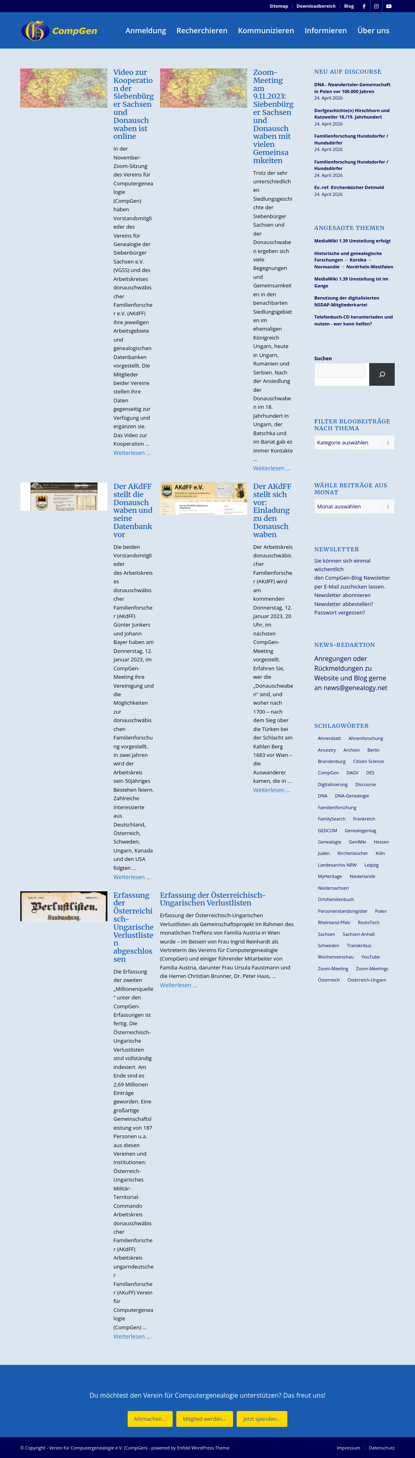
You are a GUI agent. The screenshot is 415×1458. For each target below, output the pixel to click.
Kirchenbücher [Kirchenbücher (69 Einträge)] (353, 853)
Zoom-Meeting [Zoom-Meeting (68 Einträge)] (333, 968)
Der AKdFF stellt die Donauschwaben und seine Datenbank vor (132, 510)
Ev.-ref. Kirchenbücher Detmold (349, 187)
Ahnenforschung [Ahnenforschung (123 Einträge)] (366, 738)
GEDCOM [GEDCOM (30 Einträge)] (327, 830)
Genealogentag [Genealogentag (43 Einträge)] (360, 830)
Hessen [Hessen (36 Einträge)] (381, 842)
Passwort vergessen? (339, 612)
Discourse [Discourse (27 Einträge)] (365, 784)
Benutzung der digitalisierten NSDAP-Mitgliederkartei (346, 301)
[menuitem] (279, 6)
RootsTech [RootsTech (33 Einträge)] (368, 922)
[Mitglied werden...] (204, 1419)
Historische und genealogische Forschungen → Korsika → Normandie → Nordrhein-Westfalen (354, 260)
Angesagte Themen (349, 228)
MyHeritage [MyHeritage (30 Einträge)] (330, 876)
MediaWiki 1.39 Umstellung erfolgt (352, 241)
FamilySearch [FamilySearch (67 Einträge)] (332, 819)
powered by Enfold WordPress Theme (190, 1448)
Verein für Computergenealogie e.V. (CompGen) (98, 1448)
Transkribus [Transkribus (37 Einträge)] (359, 945)
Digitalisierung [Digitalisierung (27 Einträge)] (333, 784)
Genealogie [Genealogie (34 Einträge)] (330, 842)
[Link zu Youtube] (389, 6)
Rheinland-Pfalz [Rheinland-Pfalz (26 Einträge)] (334, 922)
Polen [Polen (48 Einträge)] (381, 911)
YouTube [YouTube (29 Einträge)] (371, 957)
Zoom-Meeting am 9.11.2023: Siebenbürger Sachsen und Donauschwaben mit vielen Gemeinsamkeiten (273, 116)
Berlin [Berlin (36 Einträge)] (373, 750)
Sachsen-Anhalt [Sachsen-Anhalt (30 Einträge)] (359, 934)
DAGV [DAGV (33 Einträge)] (353, 772)
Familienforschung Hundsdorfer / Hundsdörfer (351, 139)
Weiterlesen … (132, 453)
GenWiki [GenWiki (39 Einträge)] (357, 842)
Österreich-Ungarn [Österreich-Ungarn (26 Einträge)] (366, 980)
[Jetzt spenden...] (262, 1419)
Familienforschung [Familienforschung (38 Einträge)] (337, 807)
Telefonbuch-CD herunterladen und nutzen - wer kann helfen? (353, 320)
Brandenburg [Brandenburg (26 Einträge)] (332, 761)
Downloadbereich (316, 6)
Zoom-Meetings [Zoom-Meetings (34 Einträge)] (372, 968)
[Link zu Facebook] (364, 6)
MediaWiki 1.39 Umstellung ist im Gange (351, 282)
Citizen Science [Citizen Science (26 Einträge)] (368, 761)
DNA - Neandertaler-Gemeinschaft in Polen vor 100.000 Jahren (352, 87)
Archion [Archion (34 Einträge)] (352, 750)
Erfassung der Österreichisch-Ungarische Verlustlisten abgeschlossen (133, 927)
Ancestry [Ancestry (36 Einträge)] (327, 750)
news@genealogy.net (355, 687)
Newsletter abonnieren (342, 595)
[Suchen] (382, 374)
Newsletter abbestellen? (343, 604)
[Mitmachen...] (150, 1419)
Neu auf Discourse (348, 71)
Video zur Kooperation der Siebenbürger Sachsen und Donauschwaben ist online (133, 104)
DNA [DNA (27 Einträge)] (322, 796)
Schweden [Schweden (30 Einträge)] (328, 945)
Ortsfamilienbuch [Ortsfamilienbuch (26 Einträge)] (336, 899)
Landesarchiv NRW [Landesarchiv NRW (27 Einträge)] (337, 865)
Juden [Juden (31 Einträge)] (324, 853)
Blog (349, 6)
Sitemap (279, 6)
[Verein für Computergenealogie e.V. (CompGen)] (60, 30)
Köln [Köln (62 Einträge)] (380, 853)
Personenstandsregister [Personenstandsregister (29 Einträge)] (343, 911)
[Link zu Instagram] (376, 6)
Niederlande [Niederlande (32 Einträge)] (362, 876)
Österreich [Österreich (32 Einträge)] (329, 980)
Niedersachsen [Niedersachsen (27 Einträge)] (333, 888)
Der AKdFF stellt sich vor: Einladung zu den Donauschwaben (272, 510)
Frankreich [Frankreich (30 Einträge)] (364, 819)
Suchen (323, 358)
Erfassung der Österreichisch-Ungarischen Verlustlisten (213, 899)
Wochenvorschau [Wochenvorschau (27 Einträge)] (336, 957)
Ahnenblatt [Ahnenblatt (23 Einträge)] (329, 738)
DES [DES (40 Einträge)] (370, 772)
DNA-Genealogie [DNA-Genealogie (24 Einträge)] (352, 796)
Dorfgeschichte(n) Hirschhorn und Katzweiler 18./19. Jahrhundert (352, 113)
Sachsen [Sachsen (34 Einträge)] (326, 934)
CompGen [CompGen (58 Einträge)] (328, 772)
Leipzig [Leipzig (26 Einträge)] (371, 865)
